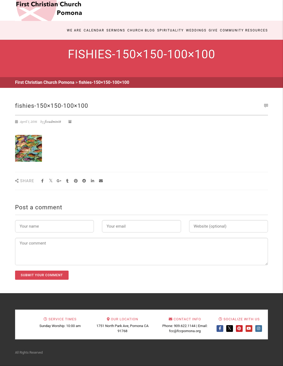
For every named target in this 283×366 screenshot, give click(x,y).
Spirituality (170, 30)
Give (213, 30)
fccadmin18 (53, 122)
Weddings (196, 30)
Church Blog (141, 30)
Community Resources (244, 30)
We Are (74, 30)
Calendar (94, 30)
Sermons (116, 30)
